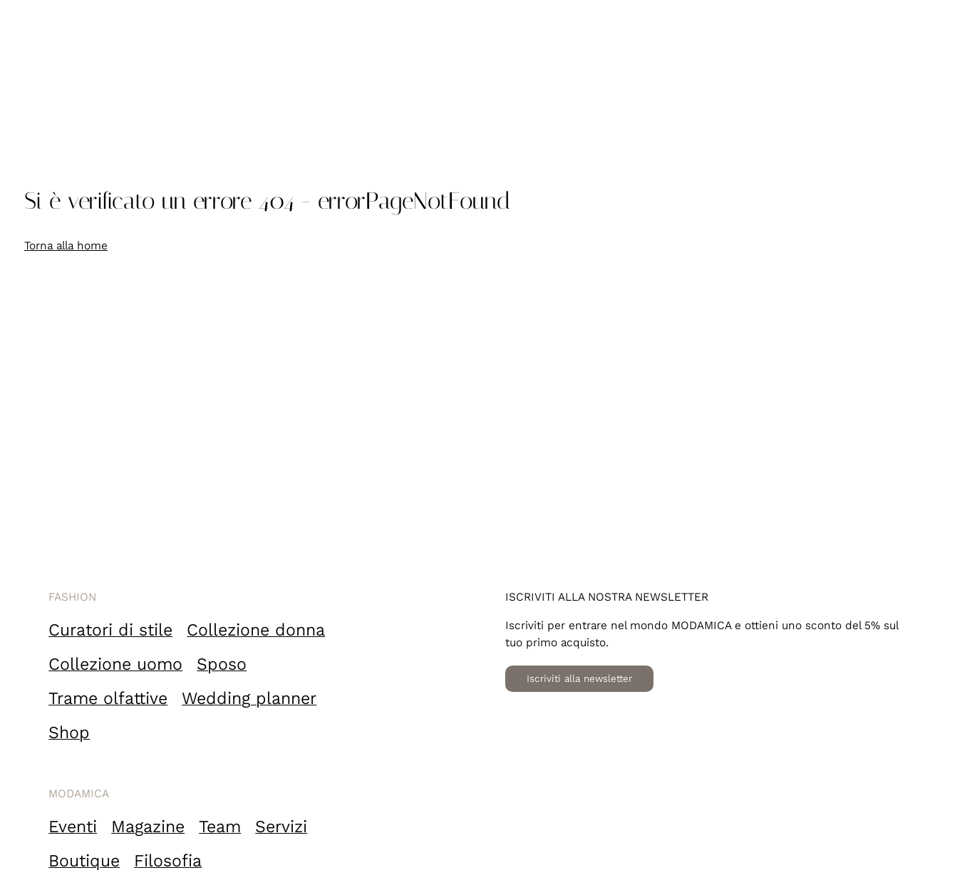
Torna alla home (66, 245)
